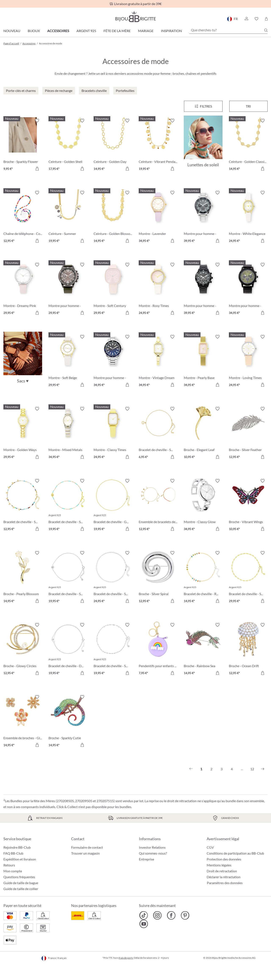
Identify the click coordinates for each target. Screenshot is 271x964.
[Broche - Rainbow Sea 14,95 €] (203, 649)
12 (252, 769)
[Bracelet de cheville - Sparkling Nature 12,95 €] (22, 505)
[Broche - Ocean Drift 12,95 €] (248, 649)
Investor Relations (152, 847)
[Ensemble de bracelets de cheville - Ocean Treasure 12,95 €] (158, 505)
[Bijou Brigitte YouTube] (143, 924)
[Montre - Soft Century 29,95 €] (113, 289)
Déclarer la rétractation (224, 877)
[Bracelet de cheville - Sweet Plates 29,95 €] (248, 577)
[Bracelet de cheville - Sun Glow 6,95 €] (158, 433)
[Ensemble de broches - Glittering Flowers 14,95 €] (22, 721)
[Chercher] (266, 30)
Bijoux (34, 31)
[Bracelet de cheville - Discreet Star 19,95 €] (67, 649)
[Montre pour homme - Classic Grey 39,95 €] (203, 217)
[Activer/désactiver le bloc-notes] (37, 121)
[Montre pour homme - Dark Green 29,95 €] (67, 289)
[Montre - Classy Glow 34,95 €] (203, 505)
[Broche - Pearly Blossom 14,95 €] (22, 577)
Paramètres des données (225, 883)
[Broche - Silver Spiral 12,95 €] (158, 577)
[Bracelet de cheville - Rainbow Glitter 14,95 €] (203, 577)
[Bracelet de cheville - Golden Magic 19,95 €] (113, 505)
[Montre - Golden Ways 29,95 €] (22, 433)
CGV (210, 847)
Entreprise (146, 859)
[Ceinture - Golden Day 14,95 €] (113, 145)
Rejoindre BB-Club (17, 847)
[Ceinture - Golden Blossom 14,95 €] (113, 217)
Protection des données (224, 859)
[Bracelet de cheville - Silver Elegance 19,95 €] (113, 649)
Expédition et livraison (19, 859)
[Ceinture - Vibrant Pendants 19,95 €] (158, 145)
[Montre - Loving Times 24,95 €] (248, 361)
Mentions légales (219, 865)
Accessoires (58, 31)
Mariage (145, 31)
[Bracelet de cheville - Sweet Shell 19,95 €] (67, 505)
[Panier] (266, 19)
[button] (246, 19)
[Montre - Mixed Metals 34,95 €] (67, 433)
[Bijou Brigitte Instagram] (157, 915)
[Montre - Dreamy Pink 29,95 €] (22, 289)
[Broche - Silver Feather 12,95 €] (248, 433)
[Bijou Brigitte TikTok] (143, 915)
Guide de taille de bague (20, 883)
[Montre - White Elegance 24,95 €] (248, 217)
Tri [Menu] (248, 106)
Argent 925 (86, 31)
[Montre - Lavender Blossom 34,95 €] (158, 217)
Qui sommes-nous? (153, 853)
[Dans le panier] (37, 169)
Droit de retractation (222, 871)
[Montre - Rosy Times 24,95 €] (158, 289)
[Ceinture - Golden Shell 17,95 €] (67, 145)
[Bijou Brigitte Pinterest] (185, 915)
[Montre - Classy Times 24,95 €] (113, 433)
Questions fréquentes (19, 877)
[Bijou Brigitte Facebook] (171, 915)
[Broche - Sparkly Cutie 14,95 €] (67, 721)
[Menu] (203, 106)
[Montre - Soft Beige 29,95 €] (67, 361)
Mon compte (12, 871)
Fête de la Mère (117, 31)
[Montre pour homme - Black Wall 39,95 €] (203, 289)
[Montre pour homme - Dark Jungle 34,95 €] (248, 289)
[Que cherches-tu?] (228, 30)
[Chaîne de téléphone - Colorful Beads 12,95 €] (22, 217)
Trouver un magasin (85, 853)
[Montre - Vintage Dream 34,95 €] (158, 361)
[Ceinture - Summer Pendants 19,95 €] (67, 217)
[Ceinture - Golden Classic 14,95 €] (248, 145)
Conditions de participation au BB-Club (235, 853)
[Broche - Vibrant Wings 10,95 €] (248, 505)
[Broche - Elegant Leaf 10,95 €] (203, 433)
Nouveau (11, 31)
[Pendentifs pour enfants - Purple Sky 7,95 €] (158, 649)
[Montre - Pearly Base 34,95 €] (203, 361)
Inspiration (171, 31)
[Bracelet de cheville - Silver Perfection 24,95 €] (113, 577)
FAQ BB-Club (13, 853)
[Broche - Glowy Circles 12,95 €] (22, 649)
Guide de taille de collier (20, 889)
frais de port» (126, 957)
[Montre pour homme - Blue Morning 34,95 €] (113, 361)
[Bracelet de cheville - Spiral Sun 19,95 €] (67, 577)
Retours (9, 865)
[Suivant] (262, 769)
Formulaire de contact (87, 847)
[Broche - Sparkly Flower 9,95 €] (22, 145)
